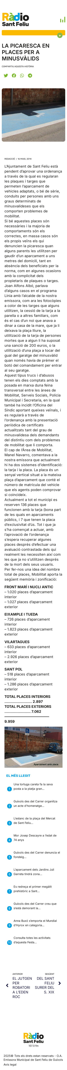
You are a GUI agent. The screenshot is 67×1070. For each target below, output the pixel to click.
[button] (6, 75)
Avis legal (10, 1064)
